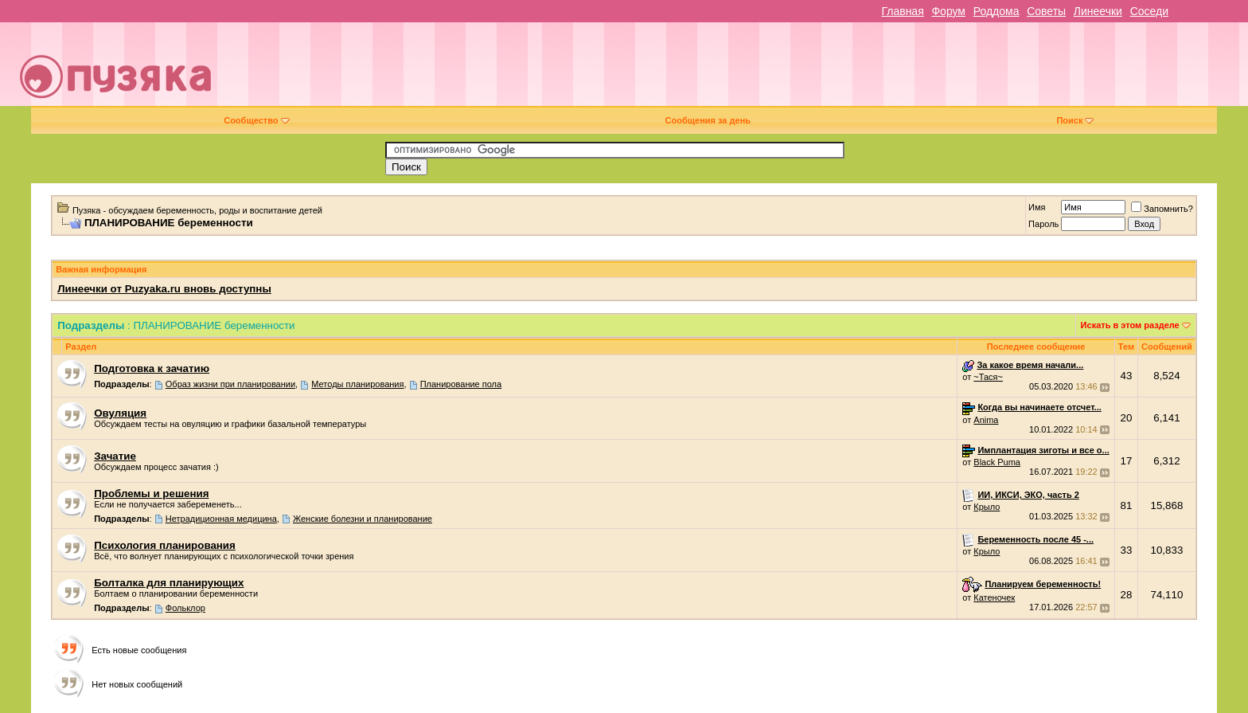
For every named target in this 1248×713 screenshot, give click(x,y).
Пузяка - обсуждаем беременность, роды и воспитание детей (197, 210)
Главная (902, 11)
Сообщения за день (708, 120)
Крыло (986, 506)
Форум (948, 11)
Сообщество (256, 120)
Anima (985, 420)
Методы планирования (357, 384)
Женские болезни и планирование (362, 518)
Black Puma (996, 462)
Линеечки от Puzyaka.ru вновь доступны (164, 289)
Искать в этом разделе (1130, 325)
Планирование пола (461, 384)
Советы (1046, 11)
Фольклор (185, 608)
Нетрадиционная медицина (221, 518)
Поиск (1075, 120)
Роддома (996, 11)
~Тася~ (988, 377)
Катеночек (994, 597)
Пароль (1043, 224)
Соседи (1149, 11)
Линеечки (1098, 11)
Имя (1036, 207)
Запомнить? (1162, 209)
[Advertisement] (735, 70)
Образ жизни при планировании (230, 384)
